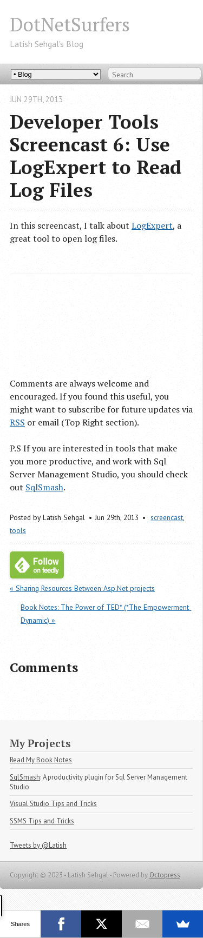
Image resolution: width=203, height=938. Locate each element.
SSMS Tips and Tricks (42, 821)
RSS (17, 422)
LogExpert (152, 225)
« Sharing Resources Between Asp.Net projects (82, 588)
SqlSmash (44, 487)
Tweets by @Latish (38, 845)
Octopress (164, 875)
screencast (166, 517)
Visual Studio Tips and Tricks (53, 803)
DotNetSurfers (70, 24)
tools (18, 530)
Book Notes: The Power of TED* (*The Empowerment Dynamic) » (106, 613)
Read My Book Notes (41, 759)
